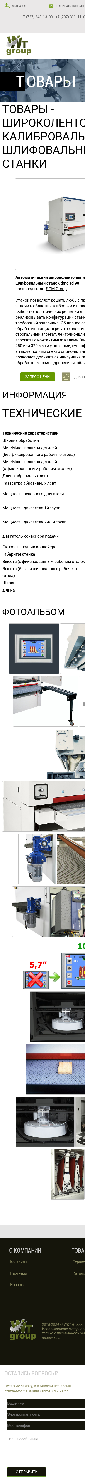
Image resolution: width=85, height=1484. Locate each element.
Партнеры (18, 1273)
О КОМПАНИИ (25, 1250)
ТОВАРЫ (25, 109)
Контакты (18, 1262)
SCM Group (56, 288)
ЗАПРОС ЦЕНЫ (37, 377)
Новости (17, 1285)
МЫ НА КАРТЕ (20, 6)
